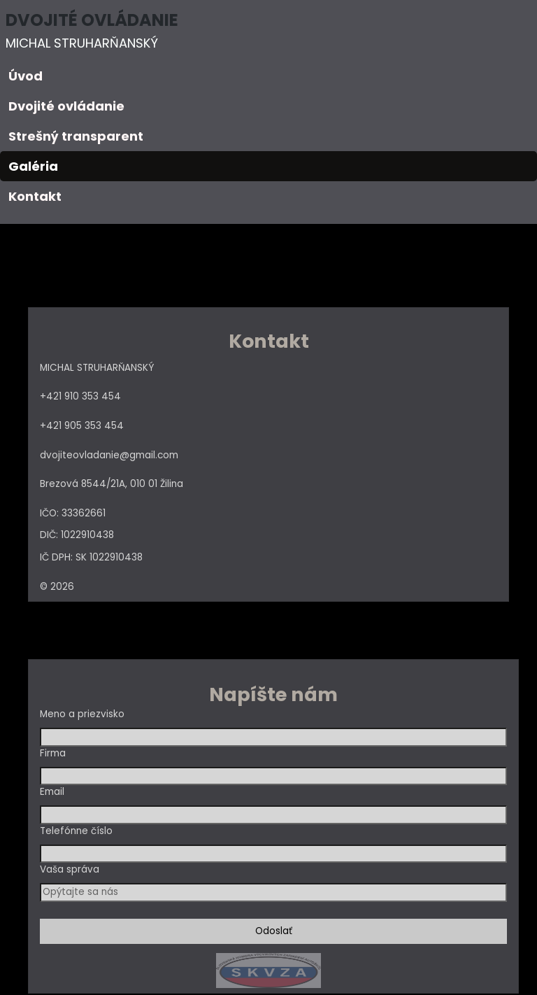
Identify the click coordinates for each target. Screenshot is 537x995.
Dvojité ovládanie (66, 106)
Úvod (25, 76)
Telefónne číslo (76, 831)
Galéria (33, 166)
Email (52, 791)
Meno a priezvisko (82, 714)
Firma (53, 753)
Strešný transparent (75, 136)
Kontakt (35, 196)
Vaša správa (69, 869)
